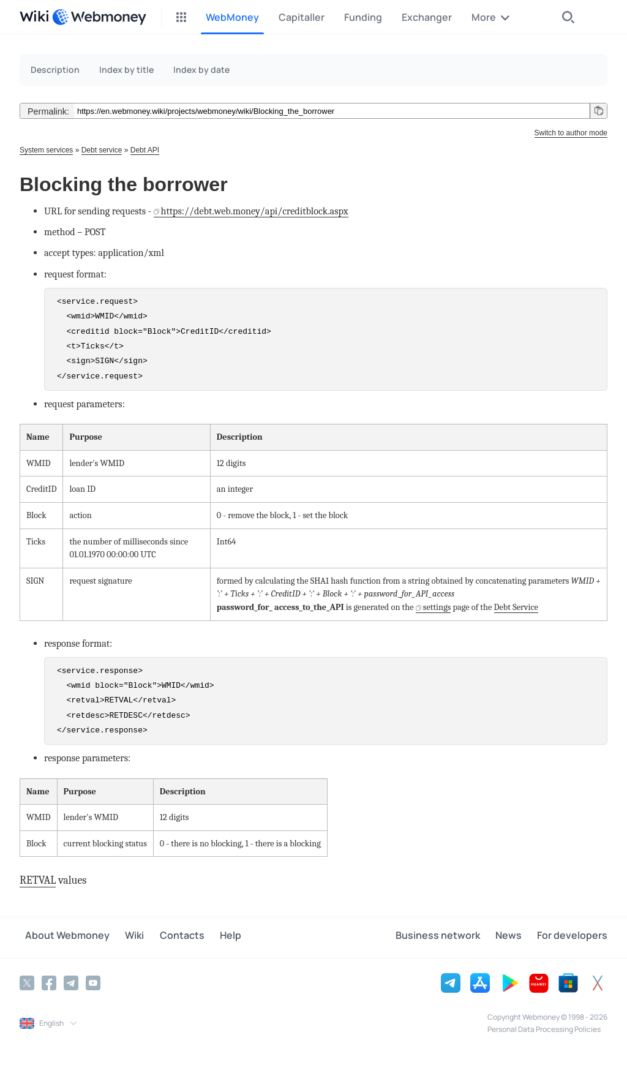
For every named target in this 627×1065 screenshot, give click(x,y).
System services (46, 150)
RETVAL (38, 880)
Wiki (123, 937)
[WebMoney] (99, 17)
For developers (572, 937)
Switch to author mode (571, 133)
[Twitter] (27, 981)
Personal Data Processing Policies (544, 1028)
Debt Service (516, 607)
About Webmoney (62, 937)
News (514, 937)
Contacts (165, 937)
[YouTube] (93, 981)
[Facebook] (49, 981)
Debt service (101, 150)
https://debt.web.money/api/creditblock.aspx (254, 211)
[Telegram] (71, 981)
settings (437, 607)
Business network (449, 937)
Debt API (144, 150)
